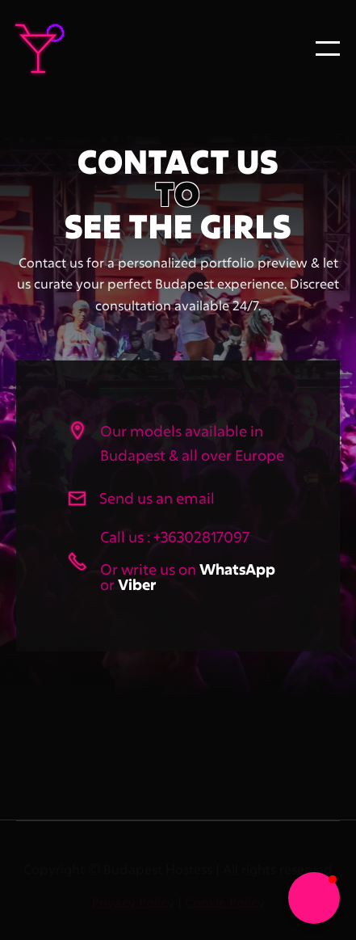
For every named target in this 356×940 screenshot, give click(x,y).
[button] (328, 48)
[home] (72, 48)
